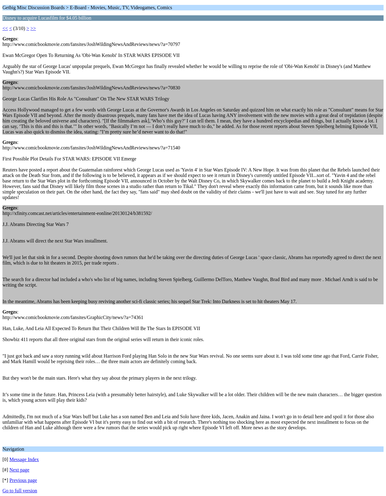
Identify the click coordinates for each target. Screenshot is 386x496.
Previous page (23, 480)
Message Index (24, 459)
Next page (19, 469)
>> (33, 28)
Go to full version (19, 490)
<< (5, 28)
